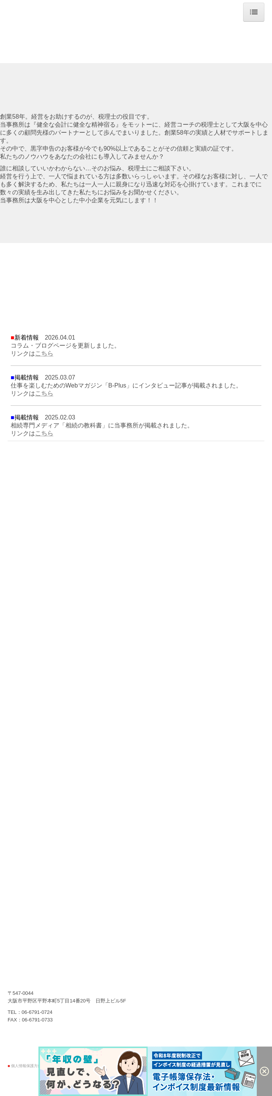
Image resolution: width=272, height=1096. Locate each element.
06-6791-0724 (37, 1012)
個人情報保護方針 (26, 1066)
